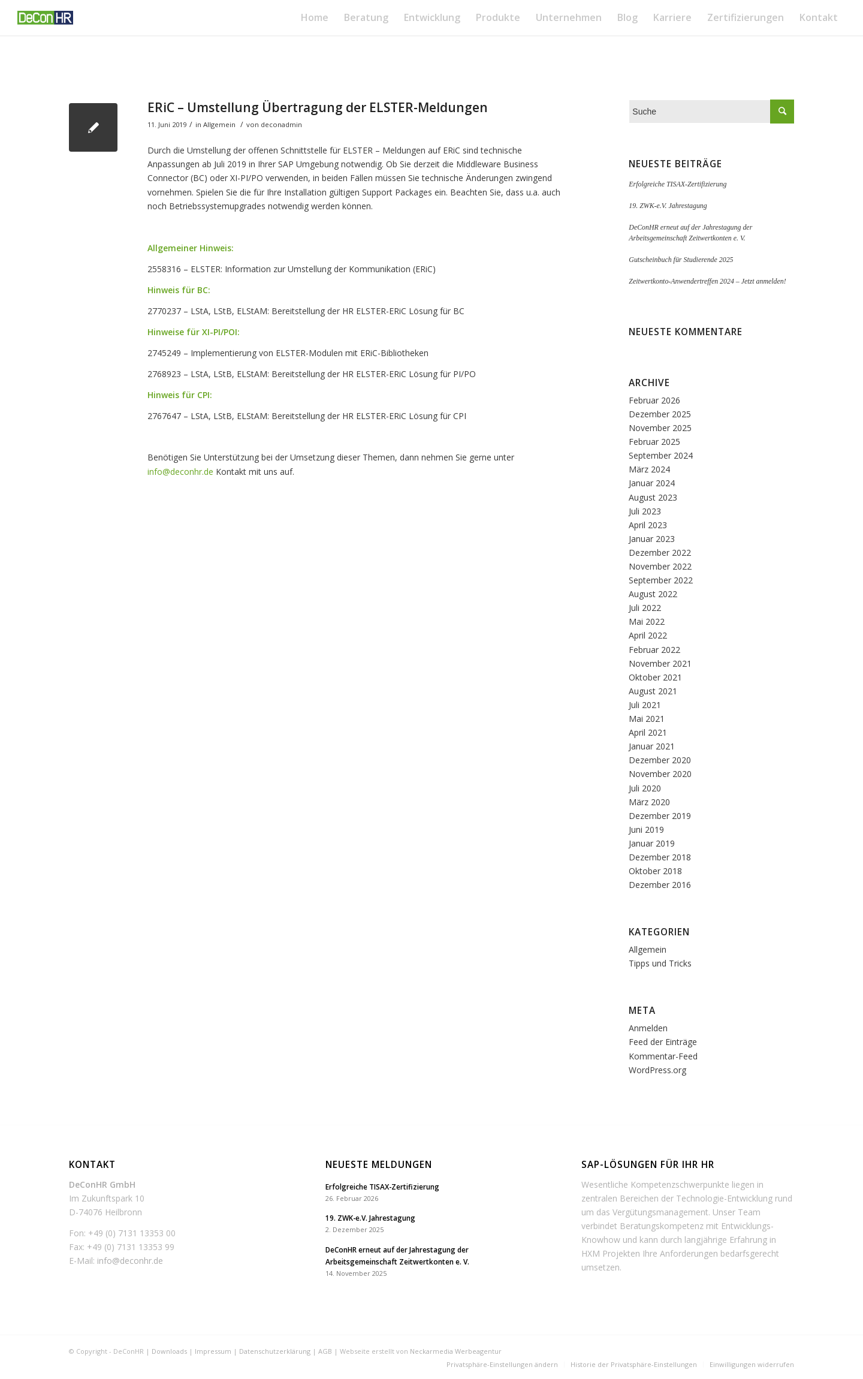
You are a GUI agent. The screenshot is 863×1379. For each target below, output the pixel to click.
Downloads (169, 1351)
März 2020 (649, 802)
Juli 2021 (645, 704)
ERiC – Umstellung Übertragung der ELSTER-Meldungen (317, 107)
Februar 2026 (654, 400)
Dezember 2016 (660, 884)
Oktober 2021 (655, 677)
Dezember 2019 (660, 815)
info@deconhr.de (180, 471)
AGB (325, 1351)
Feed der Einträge (663, 1041)
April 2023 (648, 525)
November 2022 (660, 566)
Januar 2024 (652, 483)
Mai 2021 (647, 718)
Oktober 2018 (655, 871)
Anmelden (648, 1028)
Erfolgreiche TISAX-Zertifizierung (677, 184)
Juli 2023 (645, 511)
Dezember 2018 (660, 857)
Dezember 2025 (660, 414)
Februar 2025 (654, 441)
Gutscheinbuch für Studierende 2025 (681, 259)
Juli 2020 (645, 788)
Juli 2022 (645, 607)
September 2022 (661, 580)
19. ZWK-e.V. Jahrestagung (668, 205)
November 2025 (660, 427)
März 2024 (649, 469)
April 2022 (648, 635)
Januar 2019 (652, 843)
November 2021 (660, 663)
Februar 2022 (654, 649)
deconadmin (281, 124)
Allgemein (219, 124)
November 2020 (660, 773)
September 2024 (661, 455)
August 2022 (653, 594)
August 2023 (653, 497)
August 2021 (653, 691)
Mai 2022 (647, 621)
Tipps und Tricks (660, 963)
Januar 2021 (652, 746)
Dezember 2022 (660, 552)
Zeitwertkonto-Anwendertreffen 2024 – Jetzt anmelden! (707, 281)
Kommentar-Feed (663, 1056)
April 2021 (648, 732)
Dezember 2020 (660, 760)
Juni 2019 (646, 829)
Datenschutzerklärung (274, 1351)
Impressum (213, 1351)
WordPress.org (657, 1070)
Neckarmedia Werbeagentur (456, 1351)
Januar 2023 (652, 538)
